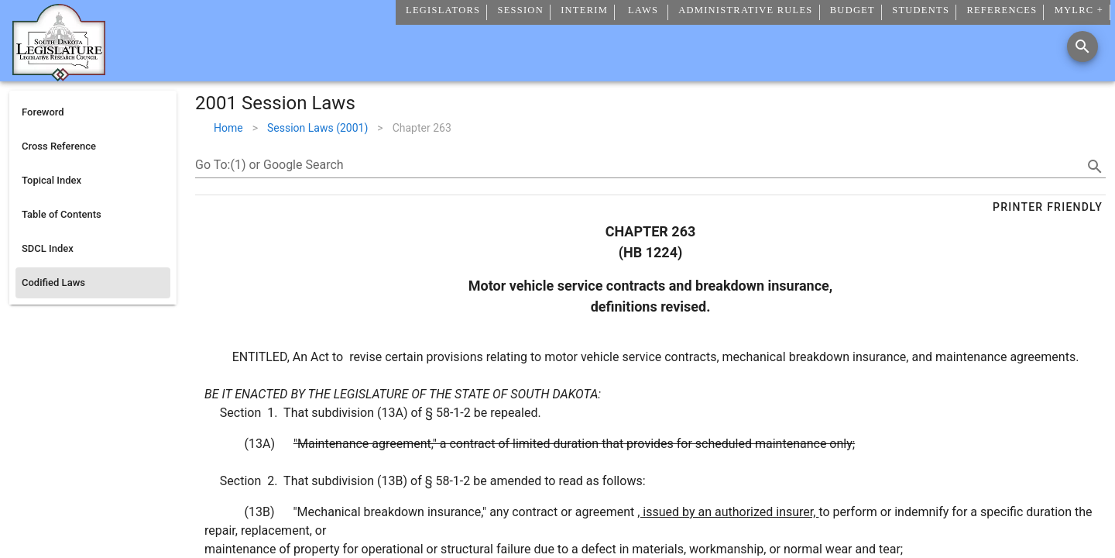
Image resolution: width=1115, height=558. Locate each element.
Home (228, 128)
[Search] (1082, 46)
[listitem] (92, 112)
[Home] (58, 75)
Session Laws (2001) (317, 128)
